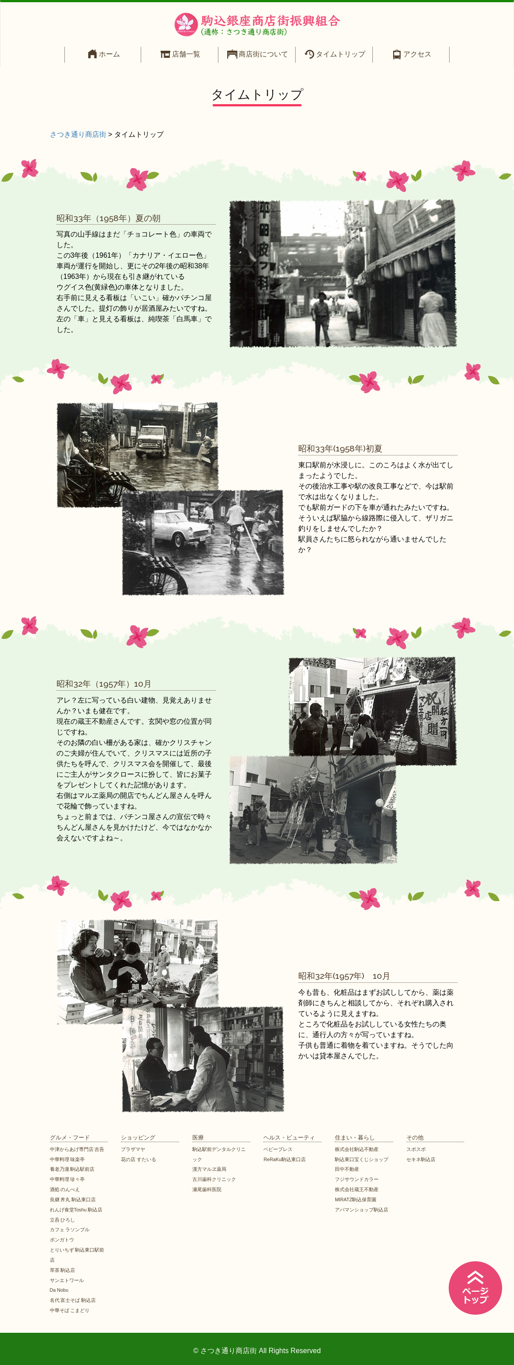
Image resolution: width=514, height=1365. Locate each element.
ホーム (109, 54)
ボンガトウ (62, 1239)
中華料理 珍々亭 (67, 1179)
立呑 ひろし (62, 1219)
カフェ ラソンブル (70, 1229)
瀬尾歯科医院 (206, 1189)
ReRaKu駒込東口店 (284, 1159)
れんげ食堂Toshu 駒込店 (76, 1209)
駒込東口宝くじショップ (361, 1159)
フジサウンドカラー (357, 1179)
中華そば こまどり (70, 1310)
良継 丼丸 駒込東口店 (73, 1199)
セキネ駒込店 (420, 1159)
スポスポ (416, 1149)
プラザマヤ (133, 1149)
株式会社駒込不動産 (357, 1149)
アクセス (417, 54)
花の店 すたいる (138, 1159)
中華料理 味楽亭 (67, 1159)
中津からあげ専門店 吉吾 (77, 1149)
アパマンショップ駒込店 (361, 1209)
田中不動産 (347, 1169)
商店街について (263, 54)
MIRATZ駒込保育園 (356, 1199)
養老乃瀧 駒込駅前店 (72, 1169)
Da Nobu (59, 1290)
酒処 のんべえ (65, 1189)
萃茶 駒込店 (62, 1270)
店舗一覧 (186, 54)
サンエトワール (67, 1280)
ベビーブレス (278, 1149)
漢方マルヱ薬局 (209, 1169)
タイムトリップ (340, 54)
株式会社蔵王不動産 (357, 1189)
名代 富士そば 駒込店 (73, 1300)
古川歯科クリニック (214, 1179)
